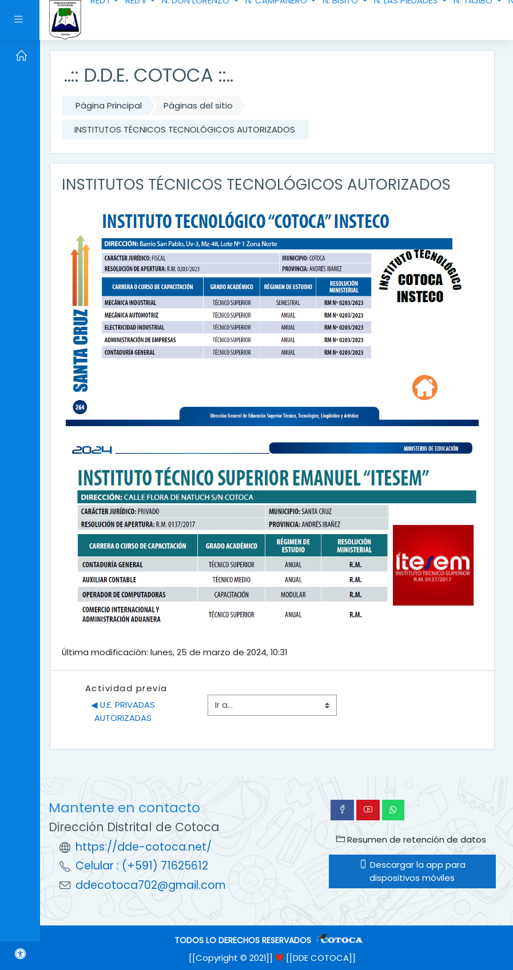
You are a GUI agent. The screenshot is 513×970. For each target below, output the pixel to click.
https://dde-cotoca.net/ (143, 847)
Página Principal (108, 105)
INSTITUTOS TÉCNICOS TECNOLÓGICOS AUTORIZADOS (184, 129)
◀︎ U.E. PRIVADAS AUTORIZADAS (124, 711)
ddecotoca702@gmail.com (150, 885)
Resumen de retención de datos (411, 839)
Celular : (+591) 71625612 (141, 865)
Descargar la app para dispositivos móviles (412, 871)
